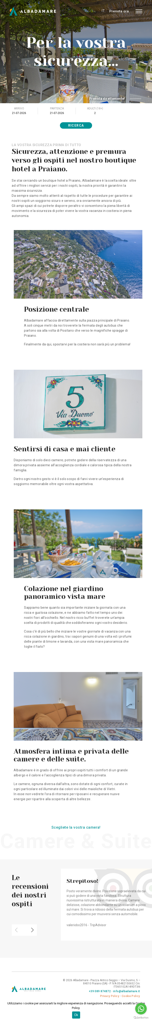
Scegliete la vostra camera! (76, 827)
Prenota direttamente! (115, 98)
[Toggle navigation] (139, 11)
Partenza (57, 108)
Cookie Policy (131, 996)
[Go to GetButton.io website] (141, 1017)
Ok (76, 1015)
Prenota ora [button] (119, 11)
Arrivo (19, 108)
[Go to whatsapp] (141, 1008)
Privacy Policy (109, 996)
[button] (32, 922)
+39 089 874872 (100, 991)
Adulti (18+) (95, 108)
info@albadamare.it (126, 991)
